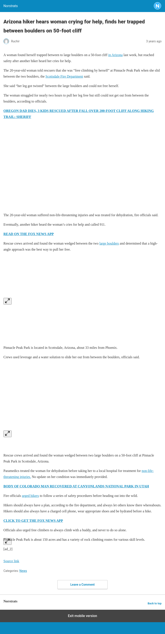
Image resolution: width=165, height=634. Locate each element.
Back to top (155, 603)
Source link (11, 561)
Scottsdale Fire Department (64, 76)
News (23, 571)
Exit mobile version (82, 616)
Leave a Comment (82, 584)
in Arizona (115, 55)
